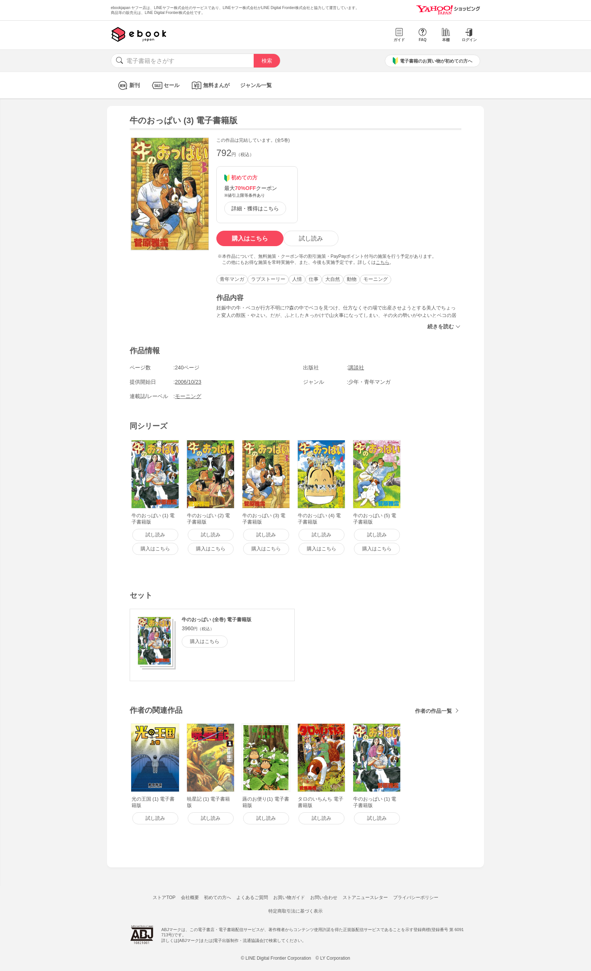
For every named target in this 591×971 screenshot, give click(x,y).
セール (164, 85)
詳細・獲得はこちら (255, 208)
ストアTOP (164, 897)
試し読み (311, 238)
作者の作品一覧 (433, 711)
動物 (352, 279)
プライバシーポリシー (415, 897)
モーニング (375, 279)
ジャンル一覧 (256, 85)
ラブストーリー (268, 279)
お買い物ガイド (289, 897)
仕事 (313, 279)
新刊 (128, 85)
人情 (297, 279)
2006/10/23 (188, 382)
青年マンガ (232, 279)
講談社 (356, 368)
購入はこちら (250, 238)
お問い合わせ (323, 897)
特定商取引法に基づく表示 (295, 911)
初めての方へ (217, 897)
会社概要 (190, 897)
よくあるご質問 (252, 897)
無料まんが (210, 85)
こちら (382, 262)
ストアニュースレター (365, 897)
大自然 (332, 279)
